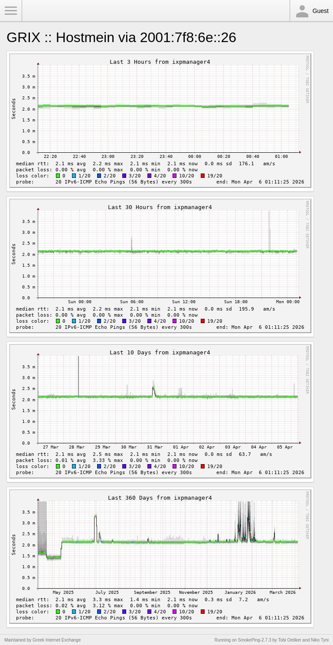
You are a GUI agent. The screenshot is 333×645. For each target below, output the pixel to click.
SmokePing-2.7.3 (254, 640)
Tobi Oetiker (289, 640)
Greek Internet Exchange (57, 640)
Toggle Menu (11, 11)
